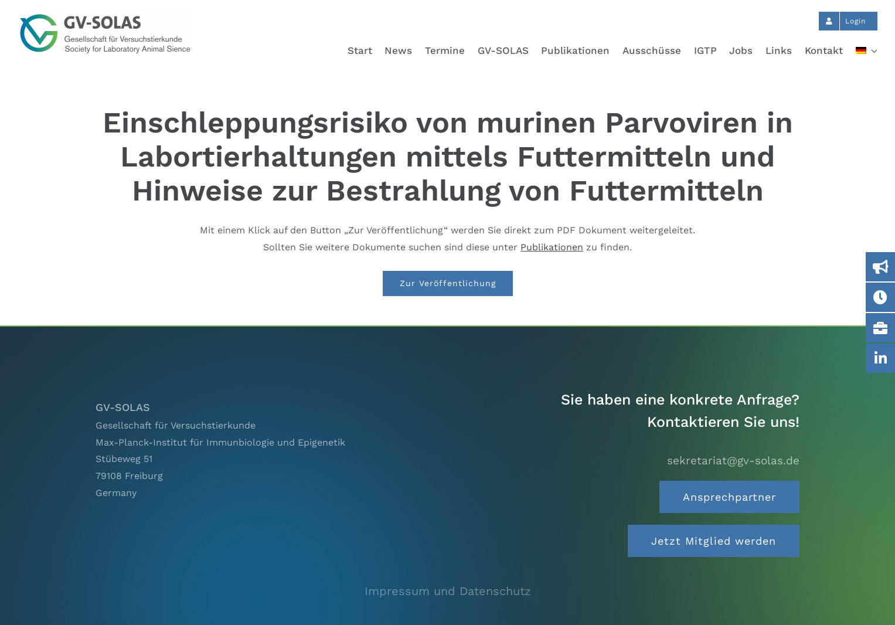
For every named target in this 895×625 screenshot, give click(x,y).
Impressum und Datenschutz (448, 591)
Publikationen (551, 247)
